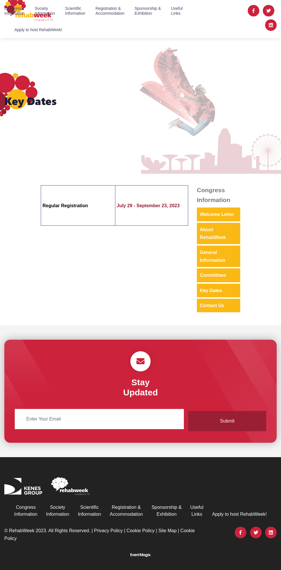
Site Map (167, 528)
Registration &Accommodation (109, 10)
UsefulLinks (177, 10)
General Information (212, 256)
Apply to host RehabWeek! (38, 29)
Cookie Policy (141, 528)
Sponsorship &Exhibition (148, 10)
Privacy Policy (108, 528)
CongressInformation (14, 10)
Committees (213, 275)
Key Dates (211, 290)
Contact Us (212, 305)
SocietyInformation (45, 10)
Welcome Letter (217, 214)
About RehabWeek (213, 233)
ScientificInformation (75, 10)
